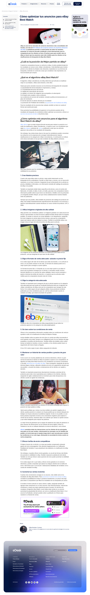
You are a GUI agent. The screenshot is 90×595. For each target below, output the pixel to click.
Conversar (48, 571)
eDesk (22, 429)
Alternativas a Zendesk (18, 566)
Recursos (25, 11)
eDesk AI (48, 561)
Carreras (64, 561)
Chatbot (48, 559)
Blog (30, 564)
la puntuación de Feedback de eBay (56, 102)
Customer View (49, 566)
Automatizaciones (50, 574)
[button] (58, 3)
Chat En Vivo (49, 569)
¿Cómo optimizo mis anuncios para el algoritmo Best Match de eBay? (10, 27)
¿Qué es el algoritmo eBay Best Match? (10, 23)
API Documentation (33, 574)
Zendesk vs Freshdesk (18, 563)
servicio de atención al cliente (29, 114)
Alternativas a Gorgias (18, 570)
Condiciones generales (59, 582)
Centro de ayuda (33, 559)
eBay (21, 11)
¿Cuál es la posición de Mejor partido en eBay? (11, 20)
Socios (30, 569)
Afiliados (31, 576)
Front (14, 561)
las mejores (27, 128)
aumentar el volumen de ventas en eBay (54, 477)
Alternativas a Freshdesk (19, 568)
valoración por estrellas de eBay (35, 363)
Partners (31, 566)
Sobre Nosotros (65, 559)
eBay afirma (24, 124)
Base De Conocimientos (51, 576)
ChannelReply (16, 559)
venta (40, 128)
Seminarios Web (33, 561)
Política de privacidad (71, 582)
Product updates (33, 571)
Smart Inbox (48, 564)
